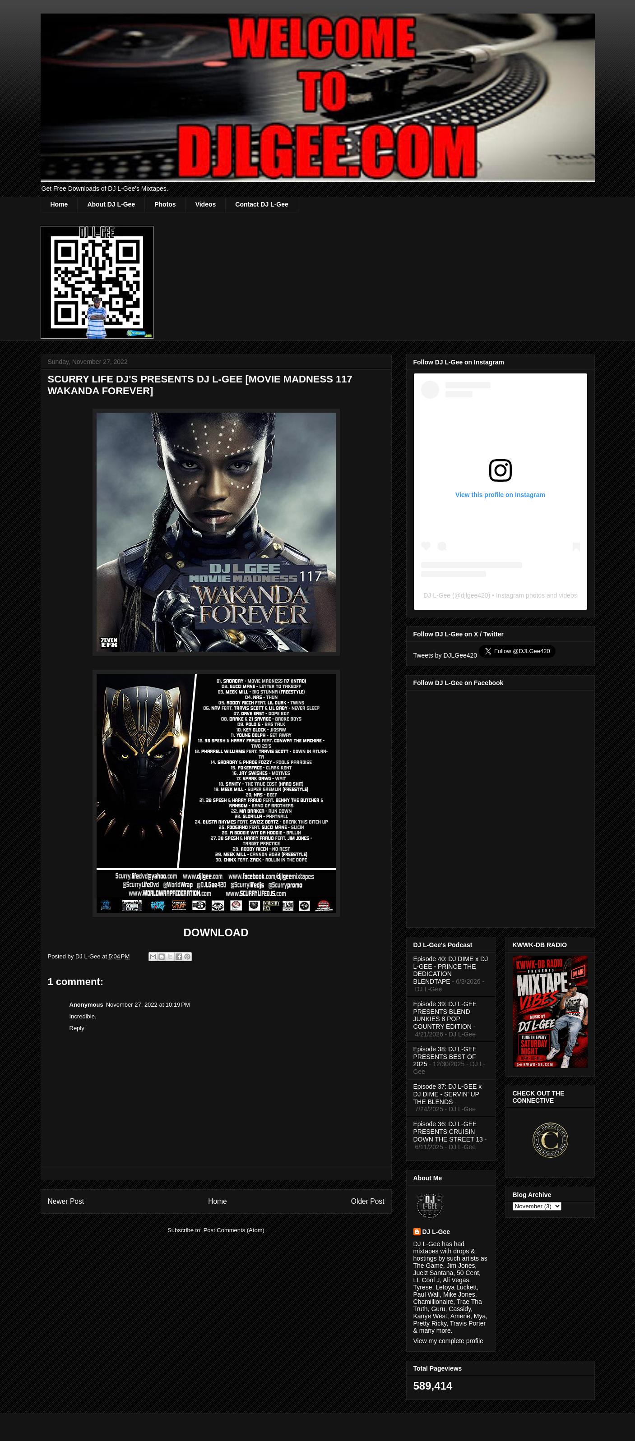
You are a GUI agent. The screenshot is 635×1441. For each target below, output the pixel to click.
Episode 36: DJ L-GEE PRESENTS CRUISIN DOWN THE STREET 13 (448, 1131)
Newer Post (66, 1201)
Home (59, 204)
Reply (77, 1028)
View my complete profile (448, 1340)
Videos (205, 204)
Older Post (368, 1201)
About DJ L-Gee (111, 204)
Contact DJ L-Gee (261, 204)
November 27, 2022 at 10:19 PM (148, 1004)
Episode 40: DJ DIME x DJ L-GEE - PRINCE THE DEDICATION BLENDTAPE (450, 970)
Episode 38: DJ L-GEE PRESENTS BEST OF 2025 (445, 1056)
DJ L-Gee (436, 595)
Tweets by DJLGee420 (445, 655)
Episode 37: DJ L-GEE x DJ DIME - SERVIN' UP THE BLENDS (447, 1094)
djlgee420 (474, 595)
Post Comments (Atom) (234, 1230)
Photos (165, 204)
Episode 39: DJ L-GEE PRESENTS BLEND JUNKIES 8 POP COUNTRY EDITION (445, 1015)
